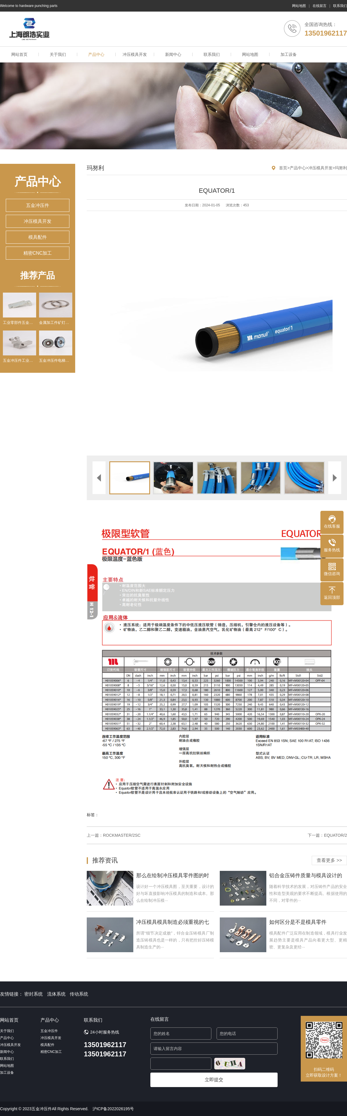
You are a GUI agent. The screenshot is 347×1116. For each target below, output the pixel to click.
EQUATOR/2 (335, 835)
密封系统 (33, 994)
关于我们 (58, 54)
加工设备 (288, 54)
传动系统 (79, 994)
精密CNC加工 (37, 253)
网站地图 (299, 6)
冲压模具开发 (135, 54)
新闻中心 (173, 54)
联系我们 (340, 6)
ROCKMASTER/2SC (122, 835)
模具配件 (37, 237)
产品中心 (96, 54)
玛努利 (341, 168)
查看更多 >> (329, 860)
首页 (283, 168)
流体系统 (56, 994)
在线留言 (319, 6)
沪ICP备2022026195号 (113, 1108)
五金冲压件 (37, 205)
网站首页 (19, 54)
